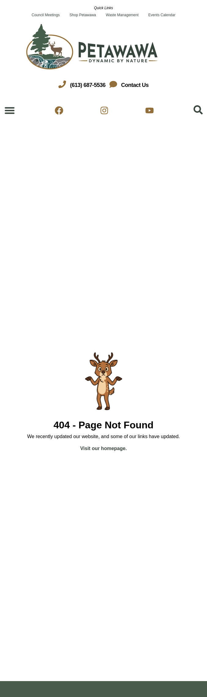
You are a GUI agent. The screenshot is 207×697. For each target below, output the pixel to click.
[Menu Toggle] (9, 110)
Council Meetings (45, 15)
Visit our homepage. (103, 448)
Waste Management (122, 15)
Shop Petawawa (82, 15)
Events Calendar (162, 15)
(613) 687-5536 (87, 85)
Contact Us (135, 85)
